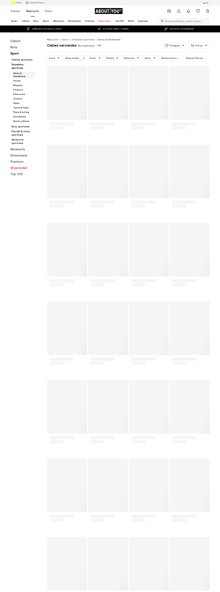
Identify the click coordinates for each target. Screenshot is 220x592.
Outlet (16, 2)
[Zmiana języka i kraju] (206, 3)
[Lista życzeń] (198, 11)
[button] (175, 45)
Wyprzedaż (75, 58)
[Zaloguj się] (179, 11)
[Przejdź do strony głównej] (108, 11)
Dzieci (48, 10)
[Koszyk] (208, 11)
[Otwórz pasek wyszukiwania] (161, 21)
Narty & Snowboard (109, 39)
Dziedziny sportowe (83, 39)
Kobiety (15, 10)
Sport (65, 39)
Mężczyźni (32, 10)
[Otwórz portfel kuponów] (169, 11)
